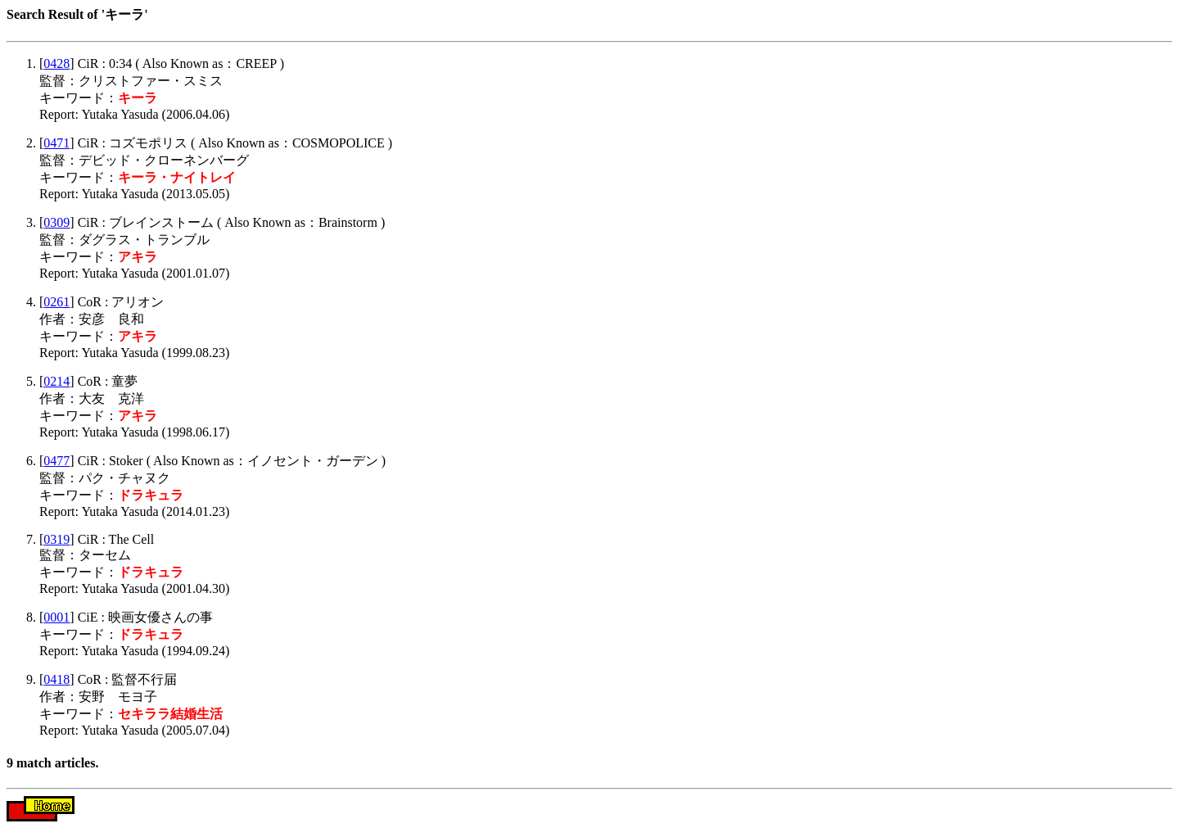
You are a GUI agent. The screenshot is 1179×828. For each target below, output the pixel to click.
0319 (56, 539)
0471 (56, 143)
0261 (56, 302)
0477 (56, 461)
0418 (56, 679)
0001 (56, 617)
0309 (56, 222)
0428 (56, 63)
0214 (56, 381)
